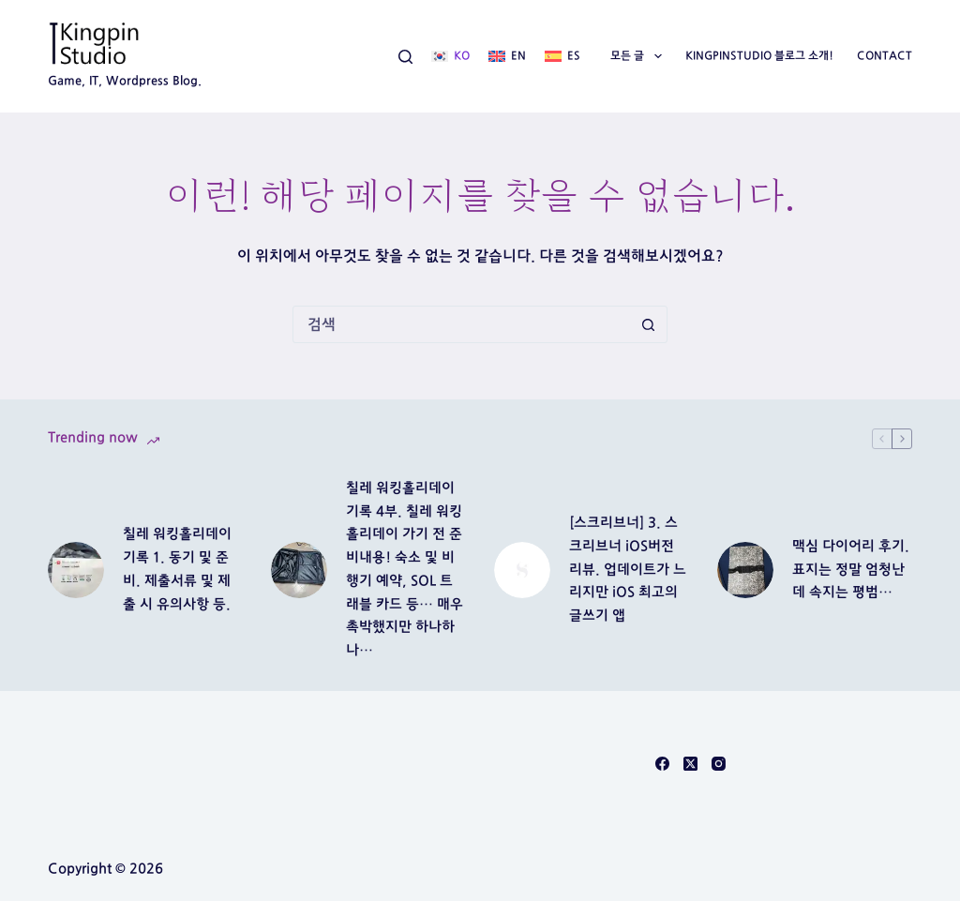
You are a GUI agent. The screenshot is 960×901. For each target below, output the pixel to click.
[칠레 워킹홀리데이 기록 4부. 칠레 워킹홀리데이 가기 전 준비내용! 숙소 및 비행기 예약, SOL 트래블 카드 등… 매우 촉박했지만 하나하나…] (299, 570)
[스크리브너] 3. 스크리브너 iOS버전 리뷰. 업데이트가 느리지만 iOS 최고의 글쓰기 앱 (627, 569)
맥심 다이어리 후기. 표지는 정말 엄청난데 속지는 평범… (850, 569)
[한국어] (450, 56)
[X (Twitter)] (690, 764)
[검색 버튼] (648, 324)
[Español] (562, 56)
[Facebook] (662, 764)
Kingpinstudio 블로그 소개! (759, 55)
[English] (507, 56)
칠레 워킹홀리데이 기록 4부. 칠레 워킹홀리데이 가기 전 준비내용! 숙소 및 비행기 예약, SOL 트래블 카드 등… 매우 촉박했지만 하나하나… (404, 569)
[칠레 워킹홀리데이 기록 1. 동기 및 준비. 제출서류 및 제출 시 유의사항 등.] (76, 570)
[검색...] (461, 324)
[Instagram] (719, 764)
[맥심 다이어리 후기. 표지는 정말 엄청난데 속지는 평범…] (745, 570)
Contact (884, 55)
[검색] (405, 57)
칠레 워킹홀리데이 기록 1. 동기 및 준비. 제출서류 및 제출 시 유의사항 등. (177, 568)
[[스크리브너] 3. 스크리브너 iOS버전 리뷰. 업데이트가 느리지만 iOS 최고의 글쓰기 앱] (522, 570)
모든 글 (639, 56)
